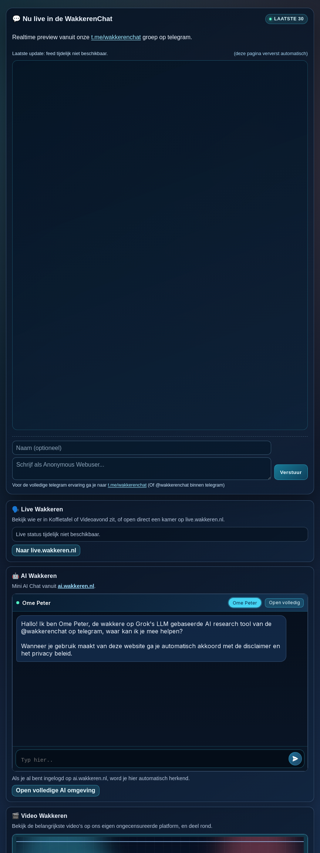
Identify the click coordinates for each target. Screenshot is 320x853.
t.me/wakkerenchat (116, 37)
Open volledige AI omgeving (55, 790)
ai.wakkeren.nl (76, 586)
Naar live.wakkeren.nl (46, 550)
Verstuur (291, 472)
